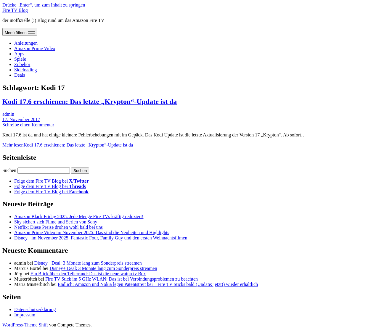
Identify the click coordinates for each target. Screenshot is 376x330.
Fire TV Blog (15, 10)
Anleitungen (26, 43)
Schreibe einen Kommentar (28, 124)
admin (8, 114)
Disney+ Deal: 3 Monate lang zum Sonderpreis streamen (88, 262)
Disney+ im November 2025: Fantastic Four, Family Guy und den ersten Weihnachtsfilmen (100, 237)
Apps (19, 53)
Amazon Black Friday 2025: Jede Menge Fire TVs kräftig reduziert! (78, 216)
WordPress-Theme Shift (25, 324)
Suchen (9, 170)
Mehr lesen (67, 144)
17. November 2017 (21, 119)
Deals (19, 75)
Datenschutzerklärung (35, 309)
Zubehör (22, 64)
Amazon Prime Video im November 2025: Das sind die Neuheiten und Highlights (91, 232)
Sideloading (25, 69)
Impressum (24, 314)
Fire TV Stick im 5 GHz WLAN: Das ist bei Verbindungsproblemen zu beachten (121, 278)
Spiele (20, 59)
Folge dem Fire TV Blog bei (51, 180)
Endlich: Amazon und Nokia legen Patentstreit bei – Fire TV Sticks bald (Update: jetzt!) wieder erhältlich (158, 284)
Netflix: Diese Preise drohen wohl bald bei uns (58, 227)
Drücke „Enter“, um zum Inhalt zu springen (43, 4)
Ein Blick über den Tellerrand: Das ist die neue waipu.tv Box (88, 273)
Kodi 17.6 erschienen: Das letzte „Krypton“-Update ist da (89, 101)
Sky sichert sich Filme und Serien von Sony (55, 221)
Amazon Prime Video (34, 48)
